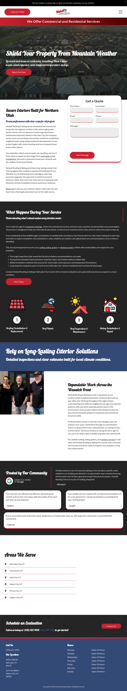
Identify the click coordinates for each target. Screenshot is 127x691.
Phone (98, 116)
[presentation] (89, 144)
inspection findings (34, 226)
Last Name (100, 106)
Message (74, 126)
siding (48, 247)
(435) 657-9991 (47, 630)
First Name (74, 106)
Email (72, 116)
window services (108, 439)
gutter (54, 247)
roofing (42, 247)
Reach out (10, 189)
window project (66, 247)
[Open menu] (120, 12)
